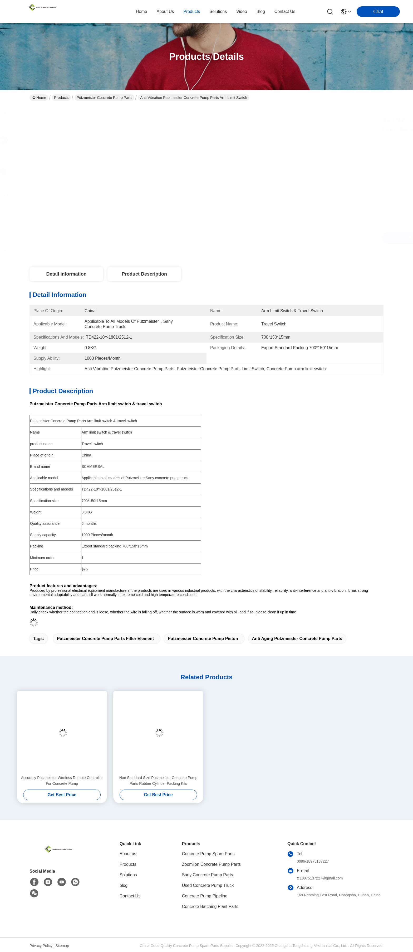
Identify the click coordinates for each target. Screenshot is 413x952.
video (241, 11)
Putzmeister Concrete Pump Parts (104, 97)
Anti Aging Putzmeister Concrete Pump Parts (297, 638)
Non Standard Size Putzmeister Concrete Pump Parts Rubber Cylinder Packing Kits (158, 781)
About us (128, 854)
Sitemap (62, 946)
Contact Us (130, 896)
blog (261, 11)
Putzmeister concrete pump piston (203, 638)
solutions (218, 11)
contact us (284, 11)
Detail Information (66, 274)
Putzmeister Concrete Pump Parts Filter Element (105, 638)
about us (165, 11)
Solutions (128, 875)
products (191, 11)
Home (141, 11)
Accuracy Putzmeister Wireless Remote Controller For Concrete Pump (62, 781)
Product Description (144, 274)
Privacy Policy (41, 946)
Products (61, 97)
